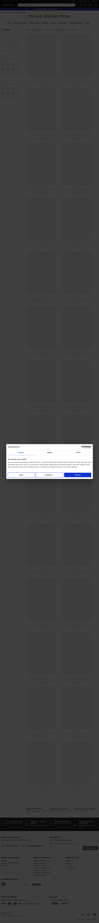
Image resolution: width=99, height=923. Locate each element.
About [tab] (78, 452)
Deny (21, 475)
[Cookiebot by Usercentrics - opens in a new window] (83, 447)
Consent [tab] (21, 452)
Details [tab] (49, 452)
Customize (49, 475)
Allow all (78, 475)
